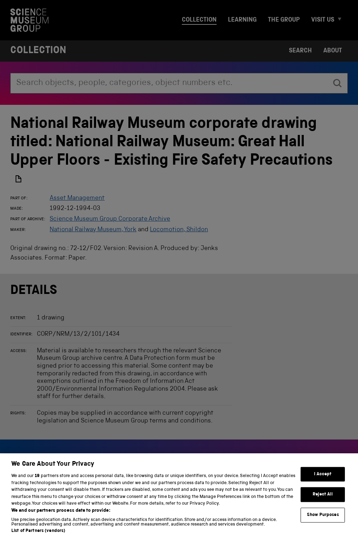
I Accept (322, 479)
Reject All (323, 499)
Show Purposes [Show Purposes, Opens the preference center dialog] (323, 520)
